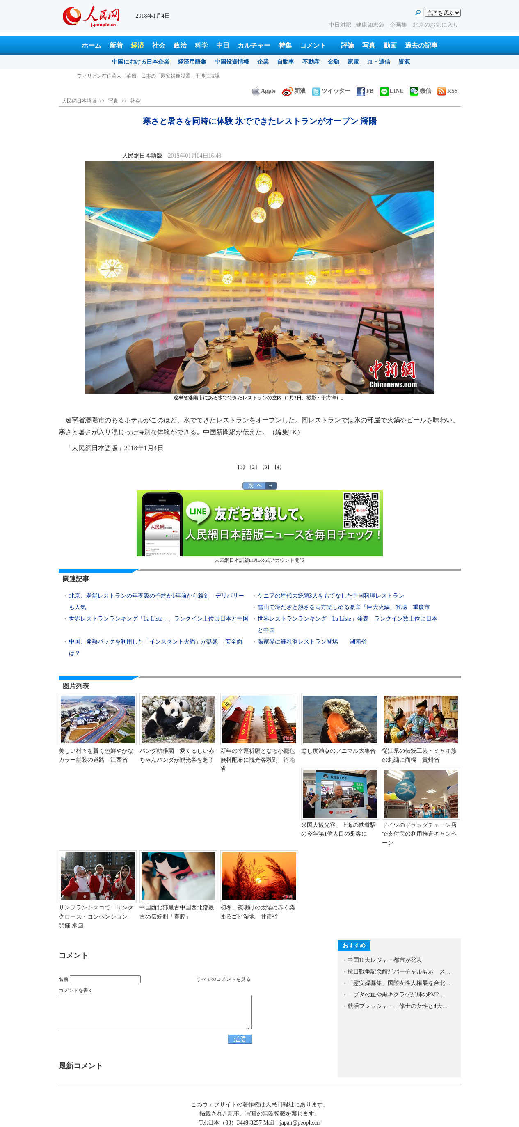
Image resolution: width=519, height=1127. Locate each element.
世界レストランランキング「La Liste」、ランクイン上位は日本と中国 (159, 619)
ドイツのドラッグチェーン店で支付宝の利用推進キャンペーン (419, 834)
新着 (116, 45)
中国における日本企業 (140, 62)
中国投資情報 (232, 62)
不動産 (311, 62)
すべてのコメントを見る (224, 979)
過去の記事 (421, 45)
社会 (158, 45)
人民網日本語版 (79, 101)
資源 (404, 62)
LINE (392, 91)
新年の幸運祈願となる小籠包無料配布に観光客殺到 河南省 (257, 760)
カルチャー (254, 45)
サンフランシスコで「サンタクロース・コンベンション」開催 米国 (96, 916)
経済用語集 (192, 62)
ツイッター (331, 91)
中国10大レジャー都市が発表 (385, 960)
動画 (390, 45)
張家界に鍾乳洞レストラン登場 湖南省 (312, 642)
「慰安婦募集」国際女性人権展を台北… (399, 983)
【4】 (278, 467)
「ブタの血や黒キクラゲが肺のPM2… (396, 995)
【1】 (241, 467)
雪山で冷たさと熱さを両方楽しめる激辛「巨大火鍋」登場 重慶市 (344, 607)
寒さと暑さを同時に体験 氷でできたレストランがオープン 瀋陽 (147, 76)
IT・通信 (379, 62)
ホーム (91, 45)
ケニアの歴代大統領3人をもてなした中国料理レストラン (331, 596)
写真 (368, 45)
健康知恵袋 (371, 25)
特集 (285, 45)
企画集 (399, 25)
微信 (420, 91)
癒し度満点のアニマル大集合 (338, 751)
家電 (353, 62)
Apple (264, 91)
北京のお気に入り (436, 25)
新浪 (294, 91)
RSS (447, 91)
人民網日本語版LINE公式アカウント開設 (260, 526)
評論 (347, 45)
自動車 (285, 62)
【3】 (266, 467)
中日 (222, 45)
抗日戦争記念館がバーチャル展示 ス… (399, 972)
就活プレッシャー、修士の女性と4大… (398, 1006)
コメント (313, 45)
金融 (333, 62)
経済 (137, 45)
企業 (263, 62)
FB (365, 91)
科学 (201, 45)
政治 (180, 45)
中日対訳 (340, 25)
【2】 (253, 467)
